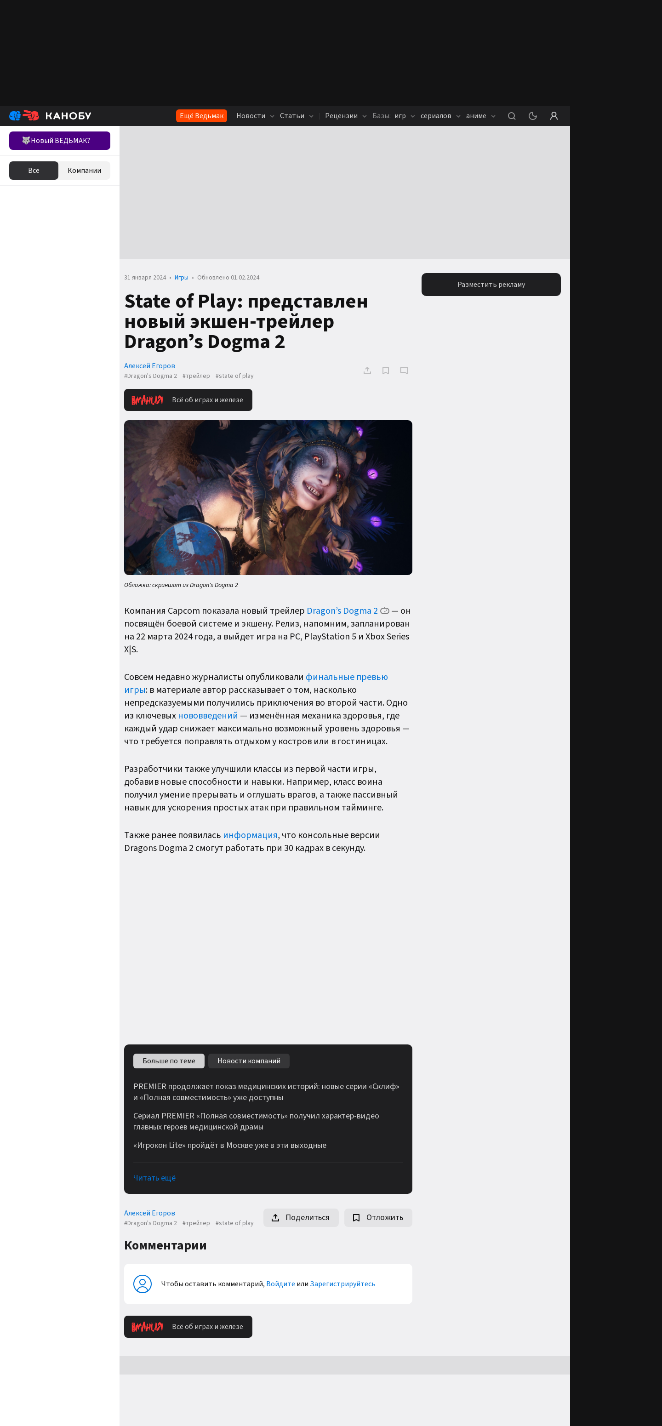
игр (393, 116)
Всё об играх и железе (192, 400)
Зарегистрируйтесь (347, 1289)
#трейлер (201, 376)
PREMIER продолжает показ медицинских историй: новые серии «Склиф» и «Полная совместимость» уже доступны (271, 1090)
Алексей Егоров (154, 366)
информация (255, 833)
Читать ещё (159, 1175)
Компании (84, 170)
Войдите (285, 1289)
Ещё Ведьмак (201, 116)
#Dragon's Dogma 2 (155, 376)
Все (34, 170)
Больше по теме (173, 1059)
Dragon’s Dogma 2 (346, 609)
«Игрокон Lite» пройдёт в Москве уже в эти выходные (234, 1143)
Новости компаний (253, 1059)
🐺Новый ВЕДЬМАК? (56, 141)
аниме (481, 116)
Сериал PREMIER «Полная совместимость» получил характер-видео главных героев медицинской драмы (261, 1119)
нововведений (213, 713)
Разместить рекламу (492, 284)
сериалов (441, 116)
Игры (186, 277)
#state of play (239, 376)
